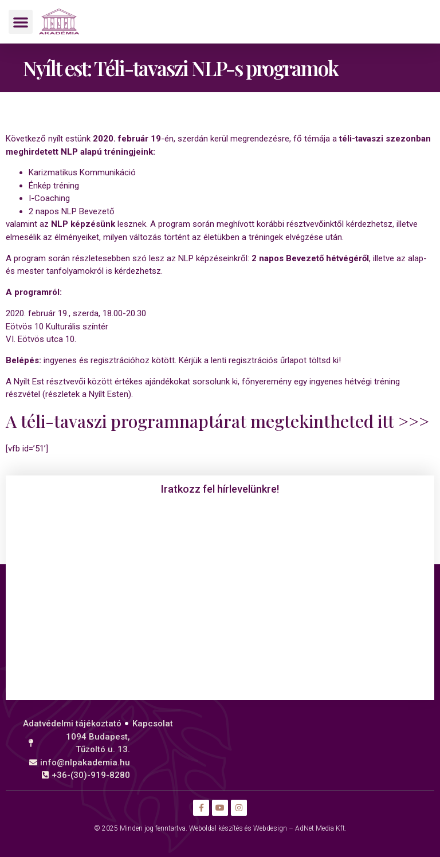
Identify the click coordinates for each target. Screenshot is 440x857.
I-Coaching (49, 198)
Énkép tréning (54, 185)
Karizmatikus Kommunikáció (82, 172)
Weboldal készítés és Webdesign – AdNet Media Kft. (268, 828)
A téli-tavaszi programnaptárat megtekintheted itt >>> (217, 421)
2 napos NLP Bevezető (72, 211)
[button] (21, 22)
